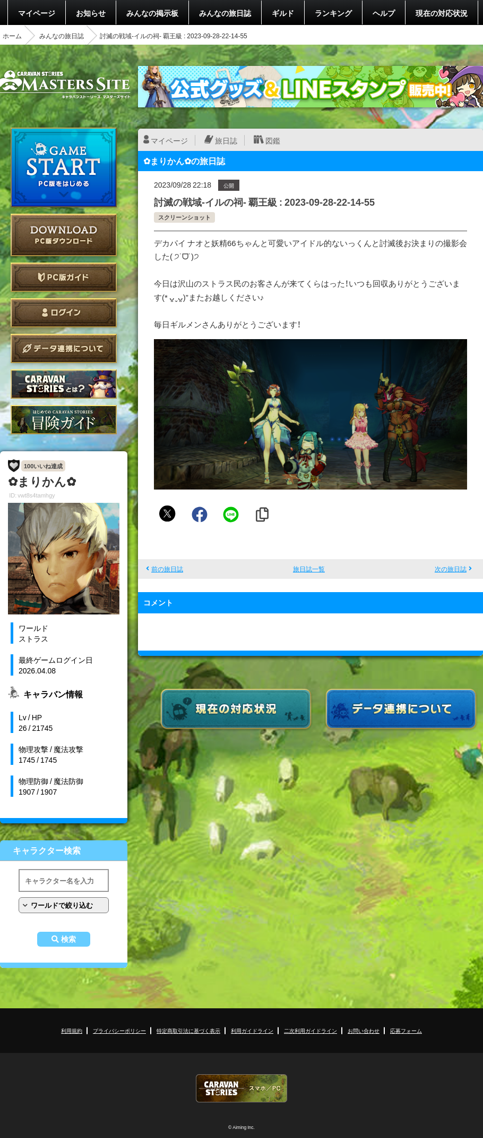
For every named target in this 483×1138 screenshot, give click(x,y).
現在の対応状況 (442, 12)
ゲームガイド (64, 419)
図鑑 (272, 140)
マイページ (36, 12)
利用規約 (71, 1030)
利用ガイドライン (252, 1030)
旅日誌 (226, 140)
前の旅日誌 (167, 569)
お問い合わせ (364, 1030)
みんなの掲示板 (152, 12)
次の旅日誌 (451, 569)
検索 (68, 939)
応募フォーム (406, 1030)
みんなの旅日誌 (225, 12)
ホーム (12, 35)
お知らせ (91, 12)
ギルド (283, 12)
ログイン (64, 312)
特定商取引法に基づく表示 (188, 1030)
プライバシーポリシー (119, 1030)
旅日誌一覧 (309, 569)
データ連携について (64, 348)
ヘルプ (384, 12)
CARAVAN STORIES (241, 1088)
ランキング (333, 12)
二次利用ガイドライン (310, 1030)
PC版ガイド (64, 277)
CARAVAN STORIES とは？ (64, 384)
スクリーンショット (184, 217)
